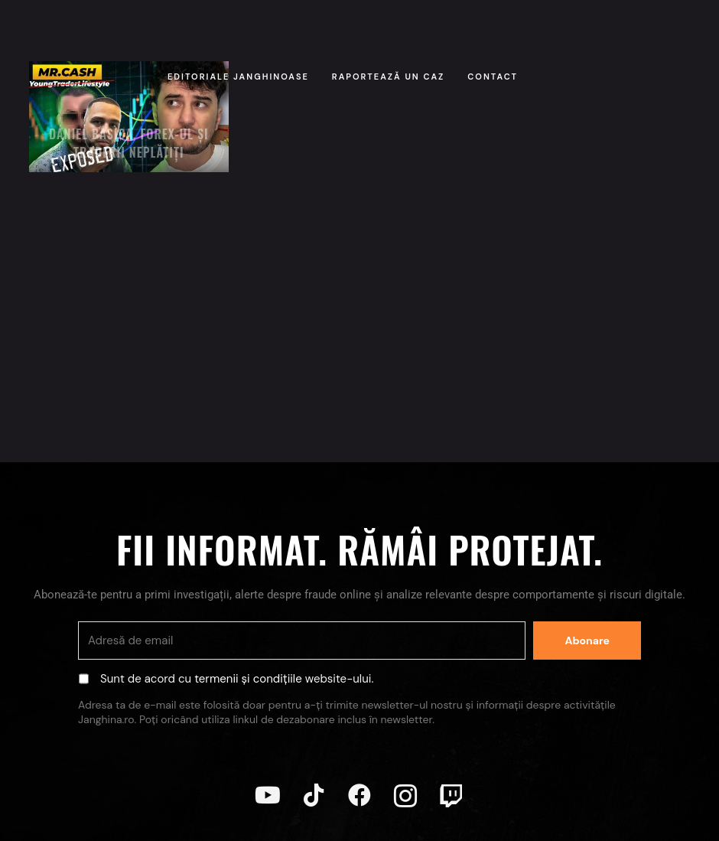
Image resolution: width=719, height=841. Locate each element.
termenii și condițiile (248, 678)
